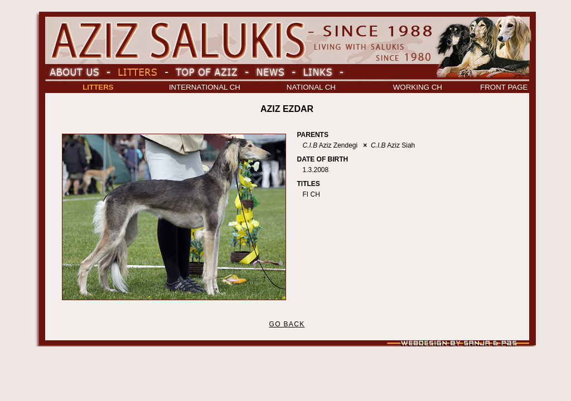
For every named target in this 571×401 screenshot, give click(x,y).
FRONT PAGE (504, 87)
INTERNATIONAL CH (204, 87)
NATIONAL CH (311, 87)
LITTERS (98, 87)
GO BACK (286, 324)
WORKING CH (417, 87)
